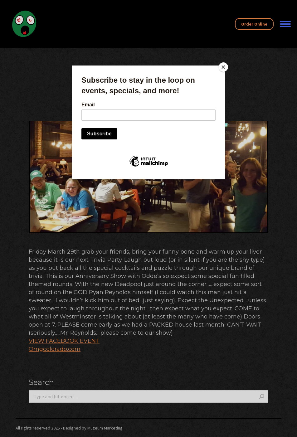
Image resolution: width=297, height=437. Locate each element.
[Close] (223, 67)
